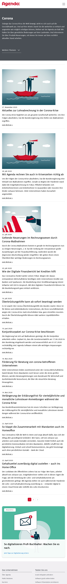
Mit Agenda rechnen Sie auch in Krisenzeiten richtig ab (33, 174)
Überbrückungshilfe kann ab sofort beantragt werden (32, 301)
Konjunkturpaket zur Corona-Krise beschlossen (28, 331)
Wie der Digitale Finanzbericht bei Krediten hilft (29, 271)
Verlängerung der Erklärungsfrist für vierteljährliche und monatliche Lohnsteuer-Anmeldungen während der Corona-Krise (33, 399)
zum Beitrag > (7, 125)
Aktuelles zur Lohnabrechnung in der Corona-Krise (30, 110)
